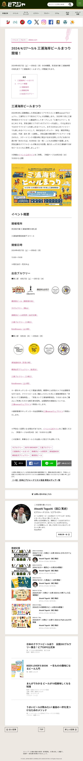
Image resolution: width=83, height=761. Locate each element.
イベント (15, 13)
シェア (36, 463)
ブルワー (46, 13)
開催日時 (25, 90)
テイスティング (26, 13)
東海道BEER (54, 451)
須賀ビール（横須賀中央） (23, 301)
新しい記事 (69, 725)
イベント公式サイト (27, 155)
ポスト (20, 463)
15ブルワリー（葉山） (20, 308)
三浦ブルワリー (46, 448)
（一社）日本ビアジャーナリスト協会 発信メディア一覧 (35, 480)
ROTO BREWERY (31, 448)
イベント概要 (22, 83)
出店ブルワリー (28, 93)
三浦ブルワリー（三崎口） (22, 322)
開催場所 (25, 87)
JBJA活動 (67, 13)
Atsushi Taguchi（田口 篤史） (51, 508)
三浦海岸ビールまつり (25, 80)
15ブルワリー (17, 448)
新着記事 (5, 13)
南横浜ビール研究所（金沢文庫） (24, 315)
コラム (57, 13)
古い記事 (12, 725)
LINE (51, 463)
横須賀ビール (37, 455)
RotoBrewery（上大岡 (20, 329)
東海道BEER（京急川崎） (21, 363)
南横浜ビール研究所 (39, 451)
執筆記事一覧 (62, 534)
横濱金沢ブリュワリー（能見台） (24, 370)
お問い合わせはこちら (43, 494)
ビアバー (36, 13)
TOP (41, 724)
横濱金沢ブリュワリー (21, 455)
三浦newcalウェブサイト (21, 404)
